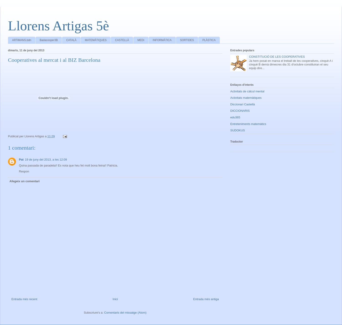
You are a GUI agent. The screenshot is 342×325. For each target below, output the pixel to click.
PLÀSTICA (209, 40)
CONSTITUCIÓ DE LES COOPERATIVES (277, 56)
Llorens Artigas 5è (58, 25)
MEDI (140, 40)
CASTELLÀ (122, 40)
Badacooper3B (49, 40)
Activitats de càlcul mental (247, 91)
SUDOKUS (237, 130)
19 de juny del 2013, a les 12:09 (46, 159)
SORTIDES (187, 40)
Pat (21, 159)
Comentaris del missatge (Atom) (125, 312)
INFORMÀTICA (162, 40)
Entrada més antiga (206, 299)
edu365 (235, 117)
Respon (24, 171)
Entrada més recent (24, 299)
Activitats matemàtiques (246, 97)
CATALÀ (71, 40)
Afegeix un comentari (25, 181)
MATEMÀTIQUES (95, 40)
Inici (115, 299)
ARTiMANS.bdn (21, 40)
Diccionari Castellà (242, 104)
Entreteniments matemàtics (248, 124)
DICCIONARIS (240, 110)
